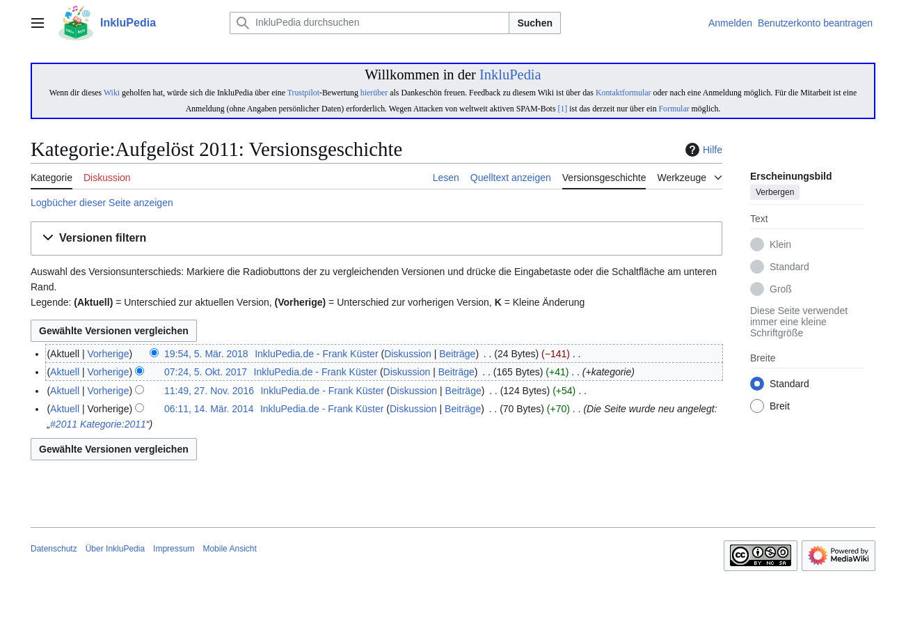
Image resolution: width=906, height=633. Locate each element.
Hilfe (702, 150)
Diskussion (407, 353)
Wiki (112, 92)
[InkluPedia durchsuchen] (369, 23)
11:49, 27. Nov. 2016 (209, 390)
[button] (376, 238)
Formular (674, 109)
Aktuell (64, 371)
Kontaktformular (623, 92)
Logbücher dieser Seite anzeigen (102, 202)
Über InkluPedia (115, 549)
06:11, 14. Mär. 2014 (208, 408)
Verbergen (775, 193)
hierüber (374, 92)
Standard (789, 267)
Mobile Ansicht (229, 549)
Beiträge (457, 353)
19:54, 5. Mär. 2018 (206, 353)
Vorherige (108, 353)
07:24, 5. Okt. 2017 (205, 371)
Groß (781, 289)
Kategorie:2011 (113, 424)
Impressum (173, 549)
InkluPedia (510, 74)
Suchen (535, 23)
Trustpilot (303, 92)
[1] (562, 109)
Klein (780, 245)
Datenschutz (54, 549)
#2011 (63, 424)
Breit (780, 406)
